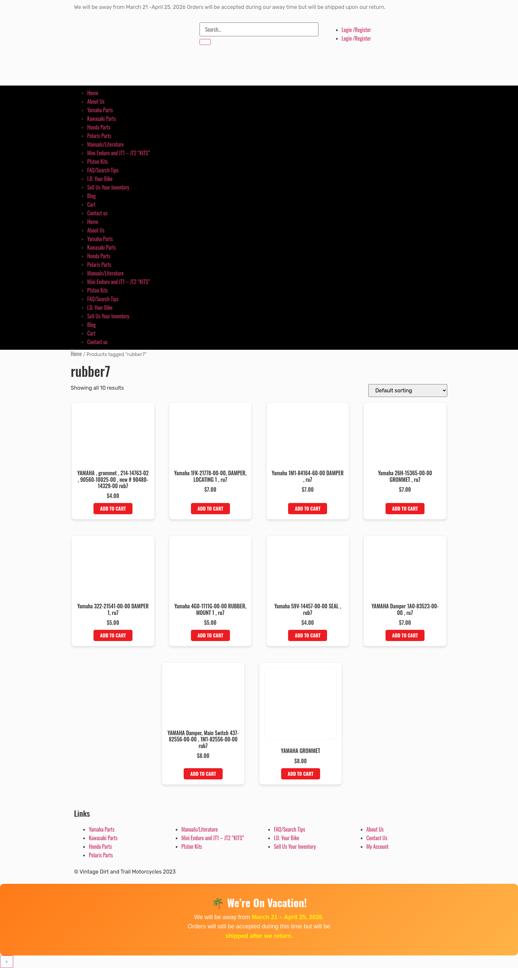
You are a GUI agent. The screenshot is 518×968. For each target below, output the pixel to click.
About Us (95, 101)
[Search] (205, 42)
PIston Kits (97, 161)
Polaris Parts (99, 136)
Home (92, 93)
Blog (91, 196)
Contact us (97, 213)
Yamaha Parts (100, 110)
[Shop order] (407, 390)
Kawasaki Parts (101, 119)
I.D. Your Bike (100, 179)
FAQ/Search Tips (103, 170)
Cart (91, 204)
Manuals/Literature (105, 144)
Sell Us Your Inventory (108, 187)
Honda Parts (98, 127)
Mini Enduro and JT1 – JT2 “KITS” (118, 153)
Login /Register (356, 30)
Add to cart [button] (113, 508)
